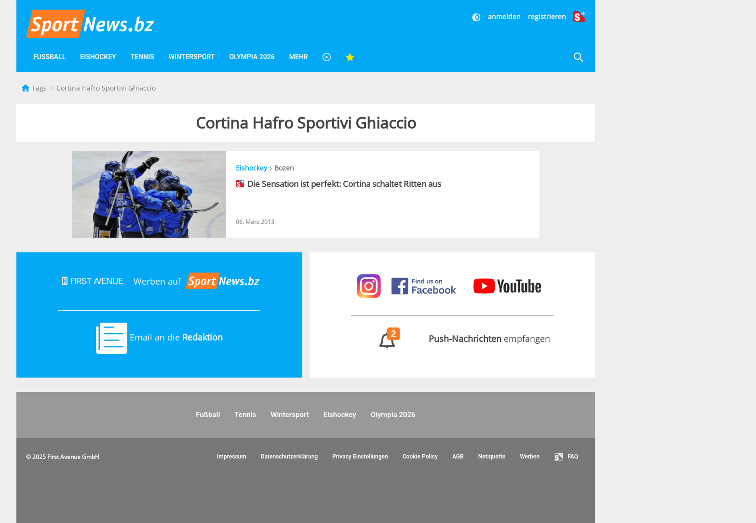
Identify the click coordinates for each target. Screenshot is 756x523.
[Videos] (326, 57)
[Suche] (578, 57)
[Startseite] (26, 87)
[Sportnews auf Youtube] (507, 285)
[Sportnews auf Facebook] (425, 285)
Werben (530, 456)
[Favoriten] (350, 57)
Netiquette (492, 456)
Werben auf (159, 281)
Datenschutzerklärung (289, 456)
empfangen (452, 338)
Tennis (142, 57)
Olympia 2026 (251, 57)
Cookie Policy (420, 456)
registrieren (547, 16)
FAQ (566, 457)
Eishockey (98, 57)
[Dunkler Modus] (477, 16)
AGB (458, 456)
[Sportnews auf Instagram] (370, 285)
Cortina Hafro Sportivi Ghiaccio (106, 87)
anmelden (504, 16)
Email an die (159, 337)
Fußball (49, 57)
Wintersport (192, 57)
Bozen (284, 167)
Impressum (231, 456)
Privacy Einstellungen (360, 456)
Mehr (298, 57)
